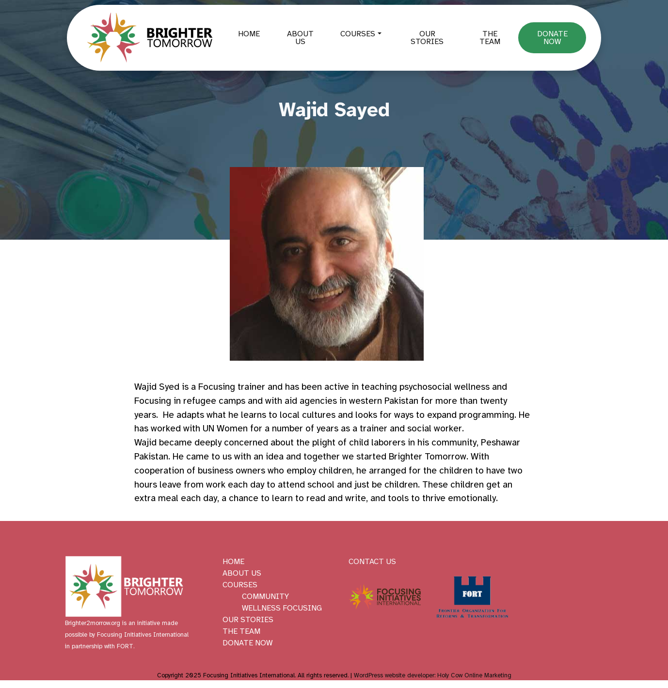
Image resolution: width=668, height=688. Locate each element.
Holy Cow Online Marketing (474, 675)
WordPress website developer (394, 675)
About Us (300, 37)
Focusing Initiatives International (143, 635)
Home (249, 34)
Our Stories (427, 37)
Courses (357, 34)
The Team (489, 37)
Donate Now (552, 37)
